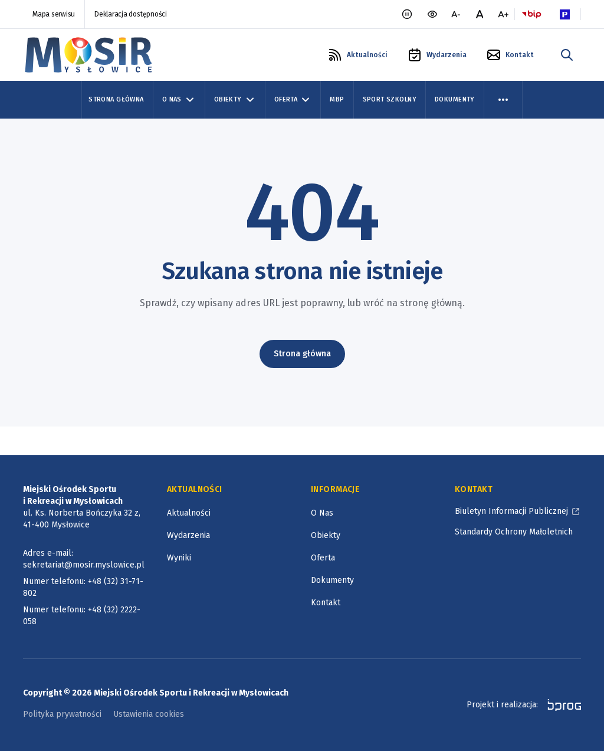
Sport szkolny (389, 99)
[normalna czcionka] (479, 14)
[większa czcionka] (503, 14)
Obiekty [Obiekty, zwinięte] (235, 100)
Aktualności (189, 513)
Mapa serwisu (53, 14)
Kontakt (325, 603)
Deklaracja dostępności (130, 14)
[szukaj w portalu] (567, 55)
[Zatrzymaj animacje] (407, 14)
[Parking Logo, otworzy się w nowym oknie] (564, 14)
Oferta (323, 558)
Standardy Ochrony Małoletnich (514, 532)
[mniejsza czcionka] (456, 14)
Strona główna (302, 354)
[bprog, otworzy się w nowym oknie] (560, 705)
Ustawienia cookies (148, 714)
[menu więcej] (503, 100)
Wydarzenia (188, 535)
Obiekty (325, 535)
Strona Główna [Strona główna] (115, 99)
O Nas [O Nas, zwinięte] (179, 100)
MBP (337, 99)
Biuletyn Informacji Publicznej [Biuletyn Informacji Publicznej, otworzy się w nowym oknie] (511, 511)
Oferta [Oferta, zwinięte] (293, 100)
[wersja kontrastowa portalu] (432, 14)
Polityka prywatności (62, 714)
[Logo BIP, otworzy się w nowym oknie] (531, 14)
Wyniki (179, 558)
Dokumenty (455, 99)
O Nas (322, 513)
